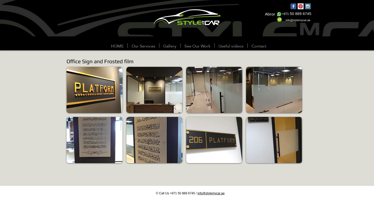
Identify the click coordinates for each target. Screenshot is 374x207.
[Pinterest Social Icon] (301, 6)
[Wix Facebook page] (293, 6)
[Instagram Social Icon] (308, 6)
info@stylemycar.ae (211, 193)
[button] (169, 45)
